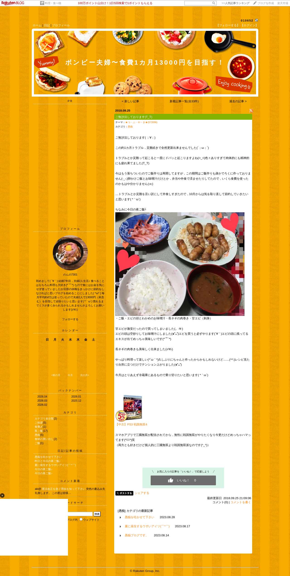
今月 (70, 375)
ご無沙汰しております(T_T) (133, 117)
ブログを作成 (266, 3)
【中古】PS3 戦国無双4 (131, 424)
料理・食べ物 (53, 3)
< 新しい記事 (130, 101)
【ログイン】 (249, 25)
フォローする (70, 319)
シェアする (142, 493)
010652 (247, 20)
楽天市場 (282, 3)
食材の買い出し (44, 439)
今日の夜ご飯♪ (43, 469)
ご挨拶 (39, 422)
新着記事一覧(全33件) (184, 101)
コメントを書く (240, 502)
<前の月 (55, 375)
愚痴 (37, 435)
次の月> (84, 375)
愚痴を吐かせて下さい (48, 457)
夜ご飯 (39, 430)
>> (235, 3)
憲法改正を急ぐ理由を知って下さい (64, 489)
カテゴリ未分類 (44, 418)
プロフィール (61, 25)
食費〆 (39, 426)
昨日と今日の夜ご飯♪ (47, 461)
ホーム (37, 25)
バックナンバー (70, 390)
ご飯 (37, 443)
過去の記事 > (238, 101)
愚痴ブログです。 (136, 535)
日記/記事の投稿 (70, 450)
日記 (47, 25)
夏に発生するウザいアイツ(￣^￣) (55, 465)
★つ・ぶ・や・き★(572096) (141, 122)
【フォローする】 (228, 25)
